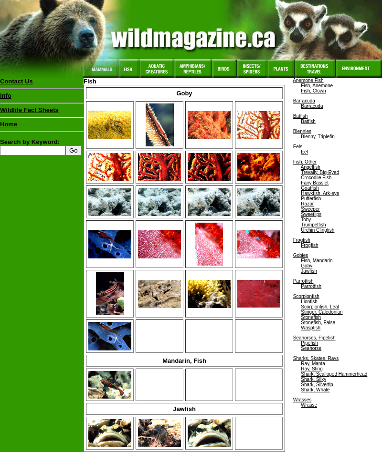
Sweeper (310, 209)
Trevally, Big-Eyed (320, 172)
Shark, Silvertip (317, 384)
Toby (306, 219)
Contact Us (16, 81)
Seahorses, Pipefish (314, 337)
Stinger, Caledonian (321, 312)
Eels (297, 146)
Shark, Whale (315, 389)
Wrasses (302, 399)
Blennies (302, 131)
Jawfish (309, 271)
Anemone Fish (308, 80)
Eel (304, 151)
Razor (307, 203)
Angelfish (310, 167)
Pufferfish (311, 198)
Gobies (300, 255)
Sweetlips (311, 214)
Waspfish (310, 327)
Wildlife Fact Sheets (42, 112)
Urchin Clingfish (317, 230)
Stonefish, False (318, 322)
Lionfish (309, 301)
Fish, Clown (313, 90)
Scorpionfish (306, 296)
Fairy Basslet (315, 182)
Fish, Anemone (317, 85)
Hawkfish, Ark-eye (320, 193)
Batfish (300, 116)
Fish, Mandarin (316, 260)
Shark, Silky (313, 379)
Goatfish (309, 188)
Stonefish (311, 317)
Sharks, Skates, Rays (316, 358)
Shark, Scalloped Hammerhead (334, 374)
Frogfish (301, 240)
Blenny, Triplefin (317, 136)
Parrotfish (303, 281)
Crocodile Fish (316, 177)
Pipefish (309, 343)
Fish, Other (305, 161)
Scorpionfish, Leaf (320, 306)
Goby (306, 265)
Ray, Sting (311, 368)
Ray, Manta (313, 363)
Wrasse (309, 405)
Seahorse (311, 348)
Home (8, 124)
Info (5, 95)
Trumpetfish (313, 224)
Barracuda (304, 100)
